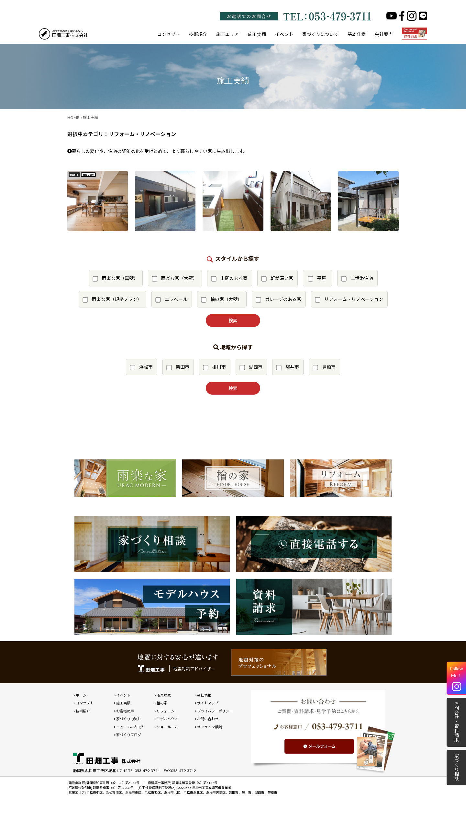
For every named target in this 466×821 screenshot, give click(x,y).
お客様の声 (125, 711)
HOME (73, 117)
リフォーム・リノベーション (349, 299)
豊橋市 (324, 367)
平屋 (317, 278)
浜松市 (141, 367)
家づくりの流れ (128, 719)
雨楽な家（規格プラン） (112, 299)
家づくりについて (320, 34)
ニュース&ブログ (129, 727)
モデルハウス (167, 719)
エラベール (171, 299)
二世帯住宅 (357, 278)
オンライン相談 (209, 727)
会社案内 (384, 34)
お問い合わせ (207, 719)
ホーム (81, 695)
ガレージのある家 (278, 299)
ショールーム (167, 727)
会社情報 (204, 695)
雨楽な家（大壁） (174, 278)
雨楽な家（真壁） (115, 278)
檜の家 (162, 703)
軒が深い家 (277, 278)
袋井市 (287, 367)
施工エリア (227, 34)
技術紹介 (198, 34)
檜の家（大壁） (221, 299)
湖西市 (250, 367)
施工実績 (257, 34)
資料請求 (414, 34)
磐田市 (177, 367)
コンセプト (168, 34)
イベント (284, 34)
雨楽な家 (164, 695)
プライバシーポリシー (215, 711)
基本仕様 (357, 34)
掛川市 (214, 367)
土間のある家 (229, 278)
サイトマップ (207, 703)
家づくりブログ (128, 735)
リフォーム (165, 711)
